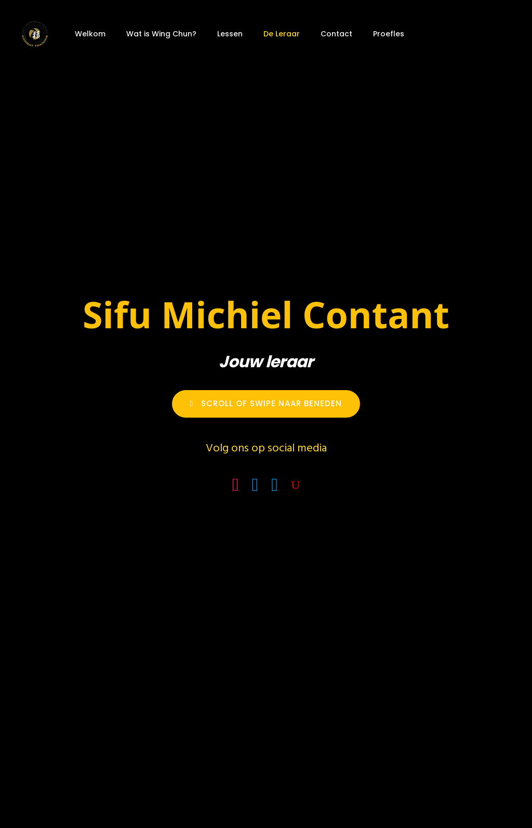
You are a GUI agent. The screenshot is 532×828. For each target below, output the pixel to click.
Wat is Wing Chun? (161, 34)
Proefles (388, 34)
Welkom (90, 34)
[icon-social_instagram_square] (238, 485)
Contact (336, 34)
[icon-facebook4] (257, 485)
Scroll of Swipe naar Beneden (266, 403)
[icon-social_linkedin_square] (277, 485)
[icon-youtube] (295, 485)
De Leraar (281, 34)
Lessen (230, 34)
